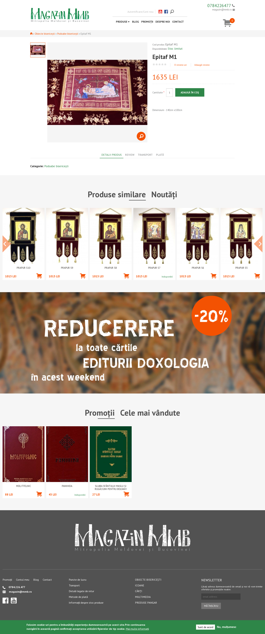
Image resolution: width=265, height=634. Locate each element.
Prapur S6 (198, 267)
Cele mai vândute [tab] (150, 412)
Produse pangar (146, 602)
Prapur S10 (23, 267)
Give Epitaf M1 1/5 (153, 64)
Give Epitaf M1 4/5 (162, 64)
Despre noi (162, 21)
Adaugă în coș (190, 92)
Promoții (147, 21)
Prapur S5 (241, 267)
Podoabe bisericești (67, 33)
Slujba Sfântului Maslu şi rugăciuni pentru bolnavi (111, 488)
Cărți (138, 591)
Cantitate (158, 92)
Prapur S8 (111, 267)
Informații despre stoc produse (86, 602)
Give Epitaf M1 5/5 (165, 64)
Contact (178, 21)
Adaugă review (202, 64)
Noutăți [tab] (164, 194)
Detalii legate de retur (81, 591)
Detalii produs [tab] (111, 154)
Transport (74, 585)
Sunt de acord (205, 627)
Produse (121, 21)
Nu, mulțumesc (226, 627)
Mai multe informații (137, 628)
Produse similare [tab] (117, 194)
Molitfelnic (23, 486)
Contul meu (22, 579)
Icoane (139, 585)
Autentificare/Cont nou (140, 11)
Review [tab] (129, 154)
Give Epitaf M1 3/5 (159, 64)
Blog (135, 21)
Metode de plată (78, 597)
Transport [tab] (145, 154)
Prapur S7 (154, 267)
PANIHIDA (67, 486)
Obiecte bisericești (45, 33)
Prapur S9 (67, 267)
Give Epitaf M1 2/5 (156, 64)
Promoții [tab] (100, 412)
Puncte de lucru (77, 579)
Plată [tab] (160, 154)
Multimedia (143, 597)
